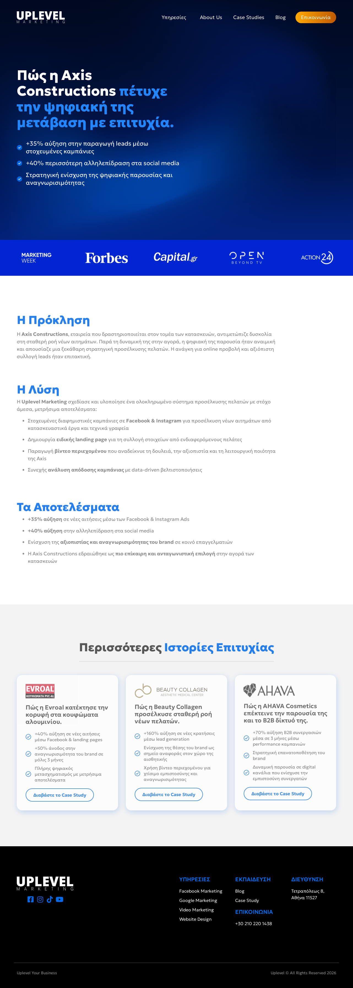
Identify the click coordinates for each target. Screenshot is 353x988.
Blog (280, 17)
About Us (211, 17)
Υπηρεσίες (175, 17)
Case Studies (248, 17)
